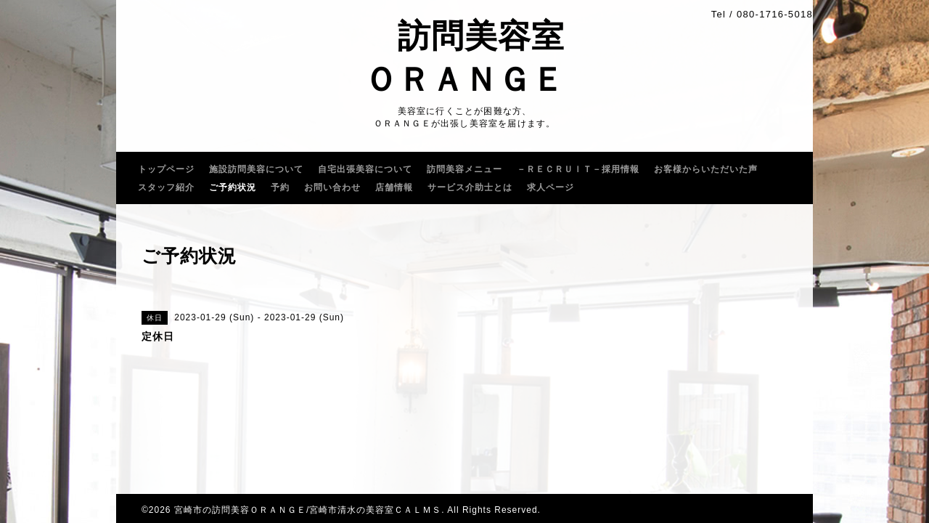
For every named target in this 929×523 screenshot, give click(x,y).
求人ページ (550, 187)
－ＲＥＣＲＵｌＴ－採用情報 (578, 169)
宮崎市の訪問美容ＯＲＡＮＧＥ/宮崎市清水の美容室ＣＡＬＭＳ (307, 510)
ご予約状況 (232, 187)
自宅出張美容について (365, 169)
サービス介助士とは (469, 187)
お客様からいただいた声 (706, 169)
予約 (280, 187)
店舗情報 (394, 187)
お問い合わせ (332, 187)
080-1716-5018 (775, 14)
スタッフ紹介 (166, 187)
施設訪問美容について (256, 169)
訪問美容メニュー (464, 169)
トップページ (166, 169)
